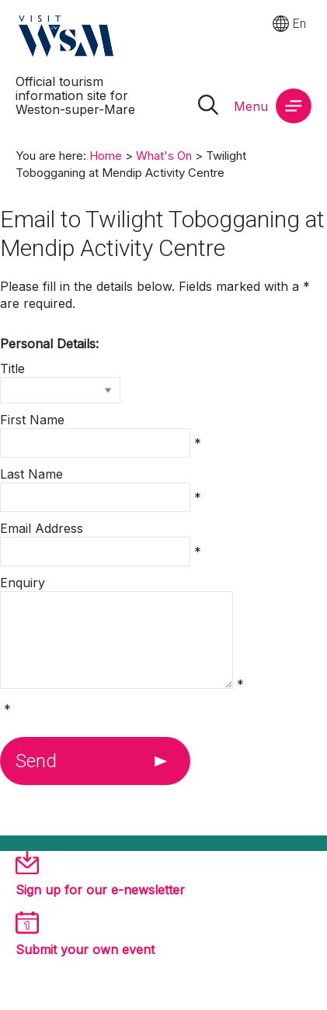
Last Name (31, 474)
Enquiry (22, 582)
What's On (164, 155)
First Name (32, 419)
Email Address (41, 528)
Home (105, 155)
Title (12, 368)
